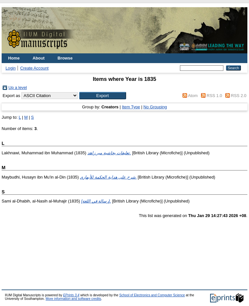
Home (14, 58)
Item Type (131, 106)
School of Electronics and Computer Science (152, 295)
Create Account (34, 68)
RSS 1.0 (214, 95)
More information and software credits (73, 299)
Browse (65, 58)
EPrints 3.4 (71, 295)
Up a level (17, 87)
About (39, 58)
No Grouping (155, 106)
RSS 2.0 (238, 95)
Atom (193, 95)
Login (11, 68)
